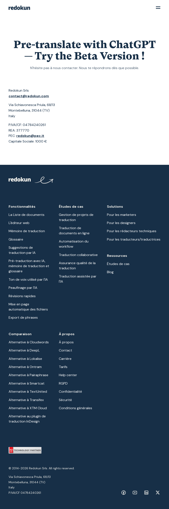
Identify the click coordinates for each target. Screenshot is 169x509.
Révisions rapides (22, 296)
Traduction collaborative (78, 255)
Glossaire (16, 239)
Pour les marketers (121, 214)
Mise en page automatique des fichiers (28, 307)
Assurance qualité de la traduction (77, 265)
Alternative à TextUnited (28, 391)
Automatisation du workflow (73, 244)
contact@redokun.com (29, 96)
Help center (68, 375)
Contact (65, 350)
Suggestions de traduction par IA (22, 250)
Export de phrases (23, 317)
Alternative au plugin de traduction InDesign (27, 419)
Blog (110, 272)
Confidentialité (70, 391)
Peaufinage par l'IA (23, 287)
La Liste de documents (26, 214)
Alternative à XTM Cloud (28, 408)
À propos (66, 342)
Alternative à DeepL (24, 350)
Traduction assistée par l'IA (77, 279)
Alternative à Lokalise (25, 358)
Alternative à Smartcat (26, 383)
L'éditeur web (19, 223)
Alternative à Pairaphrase (28, 375)
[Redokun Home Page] (31, 180)
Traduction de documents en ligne (74, 230)
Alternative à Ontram (25, 367)
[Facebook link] (123, 492)
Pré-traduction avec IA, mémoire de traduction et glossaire (29, 266)
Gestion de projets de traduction (76, 217)
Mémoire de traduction (27, 231)
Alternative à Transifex (26, 400)
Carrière (65, 358)
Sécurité (65, 400)
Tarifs (63, 367)
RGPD (63, 383)
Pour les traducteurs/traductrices (133, 239)
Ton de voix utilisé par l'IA (28, 279)
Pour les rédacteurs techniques (131, 231)
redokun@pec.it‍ (30, 135)
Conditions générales (75, 408)
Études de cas (118, 264)
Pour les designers (121, 223)
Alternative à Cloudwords (29, 342)
